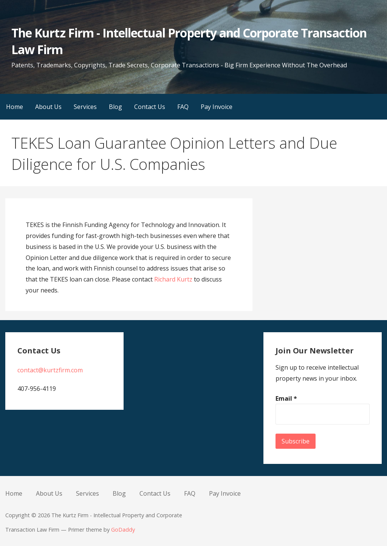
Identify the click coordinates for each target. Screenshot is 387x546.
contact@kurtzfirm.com (50, 370)
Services (85, 107)
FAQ (183, 107)
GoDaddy (123, 529)
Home (14, 107)
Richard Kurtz (173, 279)
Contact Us (149, 107)
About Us (48, 107)
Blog (115, 107)
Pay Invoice (216, 107)
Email (286, 398)
